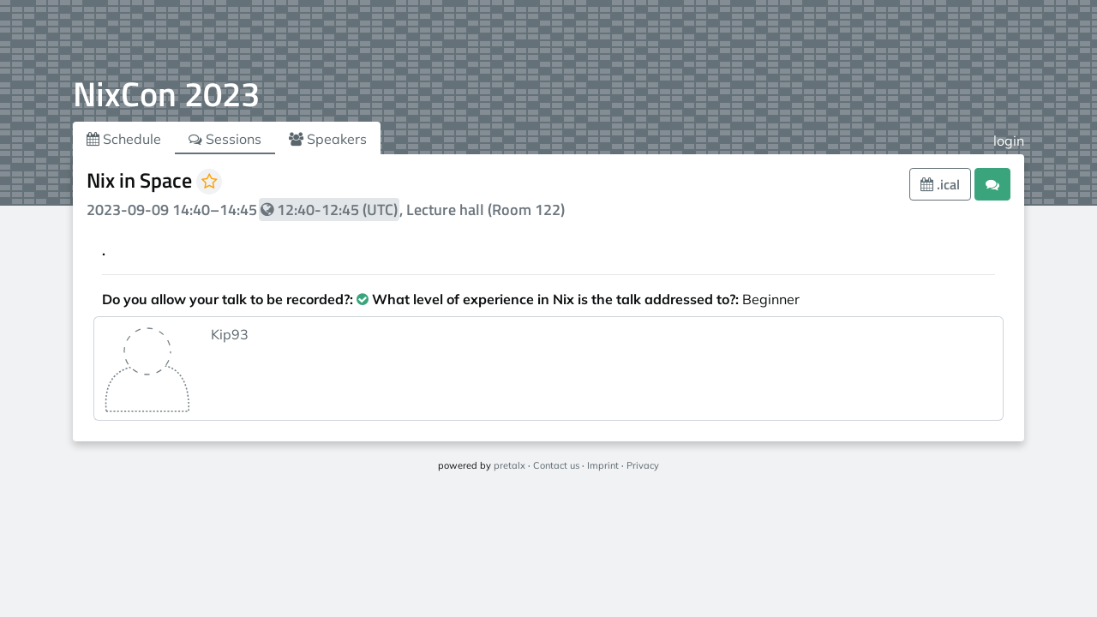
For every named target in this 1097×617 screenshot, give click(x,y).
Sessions (225, 138)
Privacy (642, 465)
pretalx (509, 465)
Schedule (124, 138)
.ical (940, 184)
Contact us (556, 465)
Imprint (603, 465)
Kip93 (230, 334)
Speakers (328, 138)
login (1008, 140)
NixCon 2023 (166, 94)
